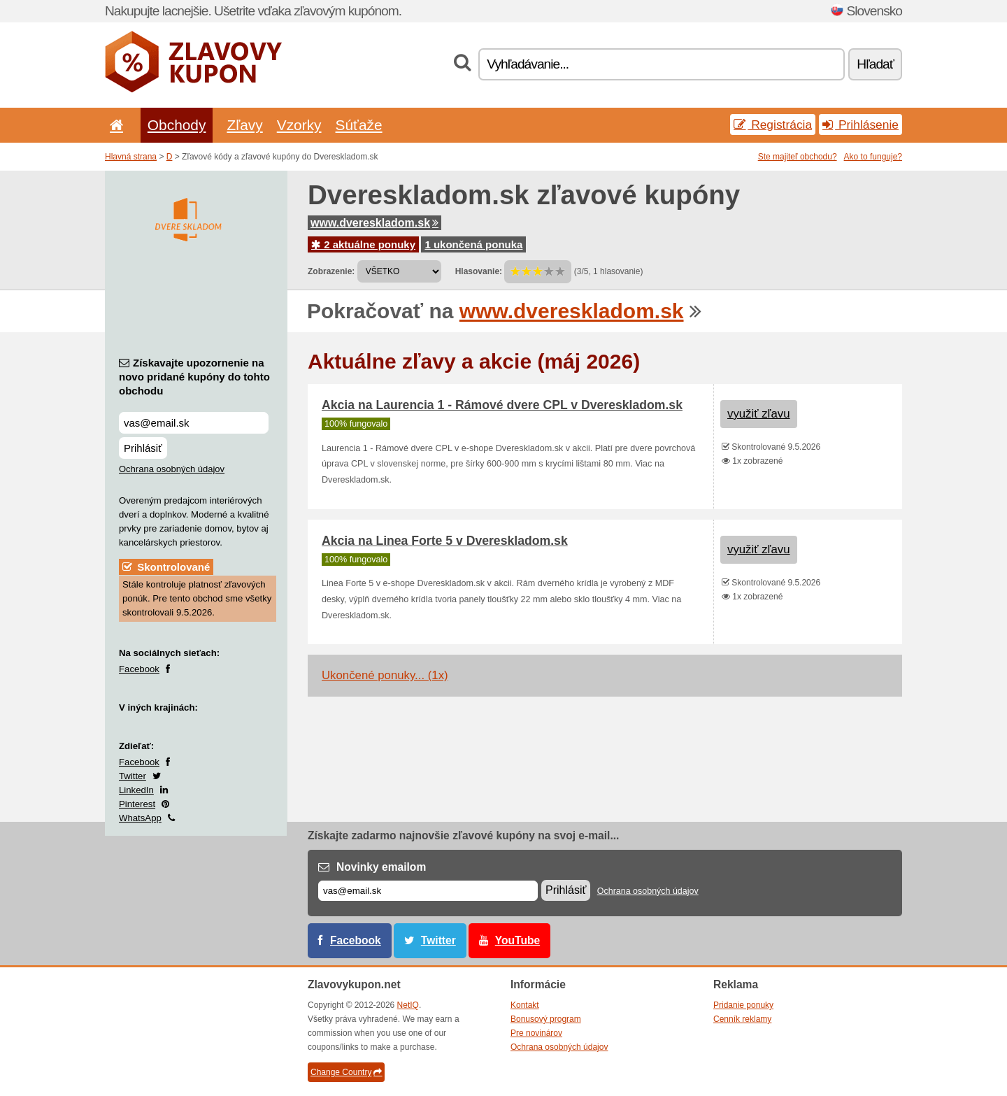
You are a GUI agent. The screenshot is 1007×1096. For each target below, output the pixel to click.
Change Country (346, 1072)
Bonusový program (545, 1019)
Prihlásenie (860, 124)
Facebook (139, 669)
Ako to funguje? (873, 157)
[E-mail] (428, 891)
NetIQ (408, 1005)
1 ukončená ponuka (473, 244)
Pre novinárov (536, 1033)
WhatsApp (140, 818)
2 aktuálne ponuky (363, 244)
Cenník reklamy (742, 1019)
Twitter (132, 776)
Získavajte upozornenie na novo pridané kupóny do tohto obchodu (194, 377)
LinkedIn (136, 790)
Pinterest (137, 804)
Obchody (177, 125)
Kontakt (524, 1005)
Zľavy (244, 125)
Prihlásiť (143, 448)
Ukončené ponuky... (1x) (385, 675)
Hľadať (875, 64)
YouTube (517, 940)
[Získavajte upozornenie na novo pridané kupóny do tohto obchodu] (194, 423)
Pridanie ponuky (743, 1005)
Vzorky (299, 125)
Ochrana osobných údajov (171, 469)
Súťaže (359, 125)
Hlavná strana (131, 157)
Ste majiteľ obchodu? (797, 157)
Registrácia (773, 124)
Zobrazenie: (331, 271)
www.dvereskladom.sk (374, 223)
